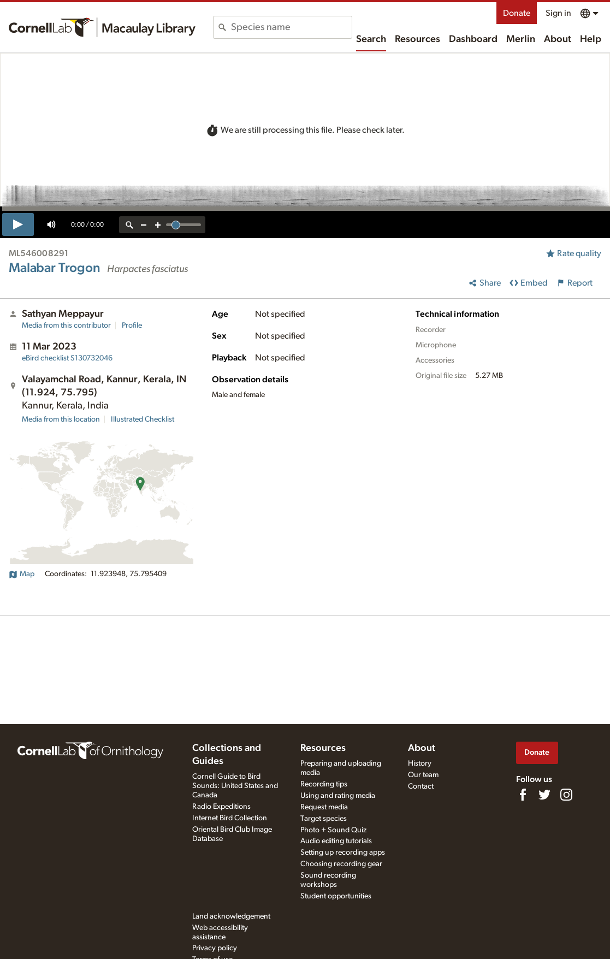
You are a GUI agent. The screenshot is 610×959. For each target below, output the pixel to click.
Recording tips (323, 784)
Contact (421, 786)
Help (590, 39)
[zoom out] (144, 224)
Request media (324, 807)
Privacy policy (214, 948)
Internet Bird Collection (229, 818)
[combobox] (291, 27)
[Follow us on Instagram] (566, 794)
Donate (516, 13)
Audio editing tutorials (336, 841)
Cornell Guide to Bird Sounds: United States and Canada (235, 786)
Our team (423, 775)
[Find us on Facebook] (522, 794)
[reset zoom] (129, 224)
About (557, 39)
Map (21, 574)
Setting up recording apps (342, 852)
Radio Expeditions (221, 806)
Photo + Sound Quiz (333, 830)
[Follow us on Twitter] (544, 794)
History (419, 763)
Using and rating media (337, 796)
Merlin (520, 39)
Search (371, 39)
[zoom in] (158, 224)
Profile (132, 325)
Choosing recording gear (341, 864)
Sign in (558, 13)
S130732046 (67, 358)
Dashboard (473, 39)
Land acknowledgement (231, 916)
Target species (323, 818)
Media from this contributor (66, 325)
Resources (417, 39)
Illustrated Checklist (142, 419)
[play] (18, 224)
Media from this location (61, 419)
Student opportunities (335, 896)
